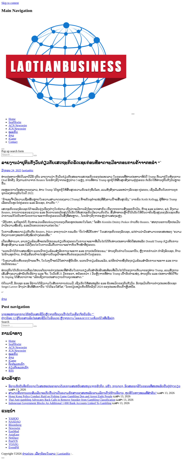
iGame (12, 138)
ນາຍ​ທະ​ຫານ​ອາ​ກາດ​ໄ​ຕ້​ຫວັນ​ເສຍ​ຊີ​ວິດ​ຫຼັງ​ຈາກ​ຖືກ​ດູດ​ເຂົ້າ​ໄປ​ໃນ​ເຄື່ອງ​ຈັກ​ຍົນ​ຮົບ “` (47, 314)
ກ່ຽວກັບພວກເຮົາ (18, 367)
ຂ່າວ (11, 135)
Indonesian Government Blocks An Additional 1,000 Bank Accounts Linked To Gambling (60, 403)
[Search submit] (35, 155)
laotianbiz (27, 170)
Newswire (14, 428)
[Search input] (17, 155)
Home (12, 119)
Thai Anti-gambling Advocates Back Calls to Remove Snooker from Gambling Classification (62, 399)
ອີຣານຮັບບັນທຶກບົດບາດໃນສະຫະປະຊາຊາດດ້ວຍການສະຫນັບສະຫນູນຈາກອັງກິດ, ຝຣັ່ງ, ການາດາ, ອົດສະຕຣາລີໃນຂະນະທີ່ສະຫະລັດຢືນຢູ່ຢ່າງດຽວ (94, 386)
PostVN (13, 440)
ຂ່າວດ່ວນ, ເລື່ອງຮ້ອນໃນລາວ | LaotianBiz (46, 453)
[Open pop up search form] (2, 148)
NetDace (14, 437)
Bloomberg (15, 424)
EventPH (14, 447)
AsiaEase (14, 434)
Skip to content (10, 2)
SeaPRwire (15, 122)
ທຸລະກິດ (13, 132)
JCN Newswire (17, 128)
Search (5, 321)
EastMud (14, 431)
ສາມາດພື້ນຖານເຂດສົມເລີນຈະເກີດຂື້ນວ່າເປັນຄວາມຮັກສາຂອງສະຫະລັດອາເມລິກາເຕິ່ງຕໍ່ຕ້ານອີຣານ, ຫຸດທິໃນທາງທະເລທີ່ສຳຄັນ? (83, 392)
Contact (13, 141)
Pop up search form (12, 151)
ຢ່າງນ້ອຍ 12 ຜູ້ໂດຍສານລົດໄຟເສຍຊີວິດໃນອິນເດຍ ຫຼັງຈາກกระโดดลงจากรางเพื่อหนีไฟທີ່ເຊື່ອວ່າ (57, 318)
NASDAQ (15, 421)
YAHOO (14, 418)
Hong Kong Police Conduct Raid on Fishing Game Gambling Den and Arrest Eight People (60, 396)
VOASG (13, 444)
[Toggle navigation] (133, 113)
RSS (11, 370)
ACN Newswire (18, 125)
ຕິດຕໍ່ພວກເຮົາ (16, 364)
